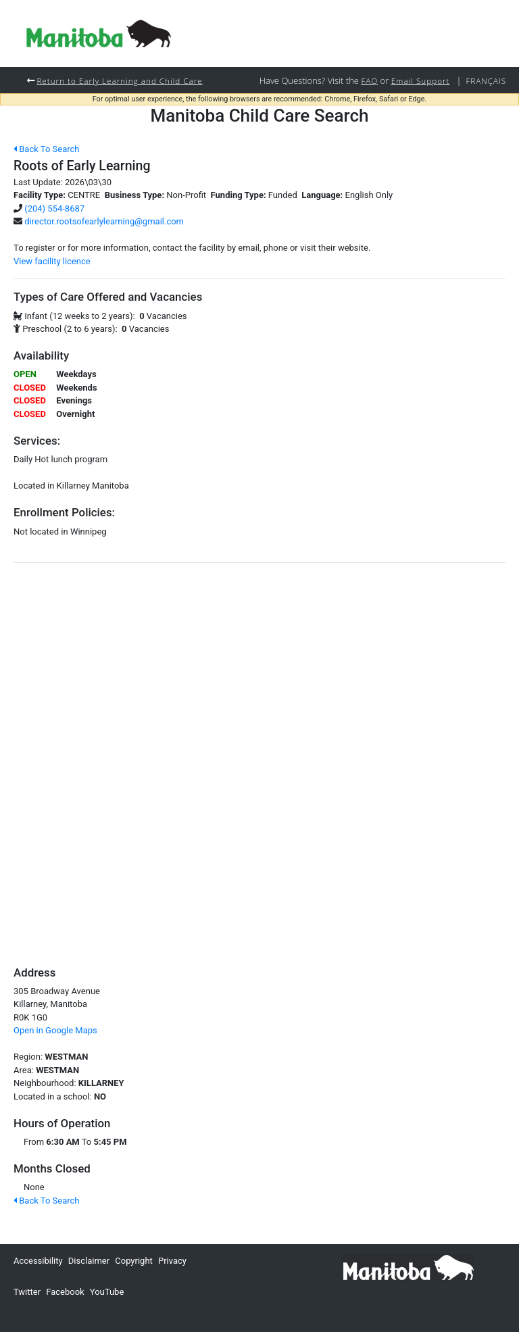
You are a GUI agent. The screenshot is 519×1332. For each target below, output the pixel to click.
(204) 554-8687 (54, 208)
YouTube (107, 1292)
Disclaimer (88, 1261)
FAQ (369, 80)
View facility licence (52, 261)
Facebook (65, 1292)
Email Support (420, 80)
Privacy (172, 1261)
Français (486, 80)
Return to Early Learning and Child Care (119, 80)
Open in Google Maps (55, 1030)
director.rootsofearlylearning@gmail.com (104, 221)
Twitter (27, 1292)
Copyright (134, 1261)
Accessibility (38, 1261)
